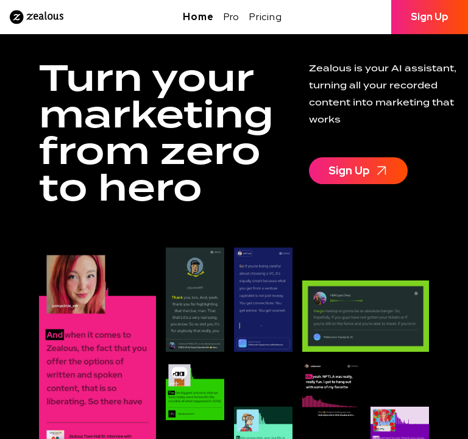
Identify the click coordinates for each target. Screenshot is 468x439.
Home (198, 16)
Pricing (265, 16)
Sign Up (429, 16)
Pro (231, 16)
